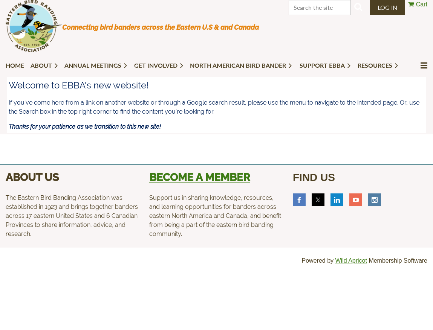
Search (358, 7)
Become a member (199, 177)
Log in (387, 7)
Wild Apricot (351, 260)
